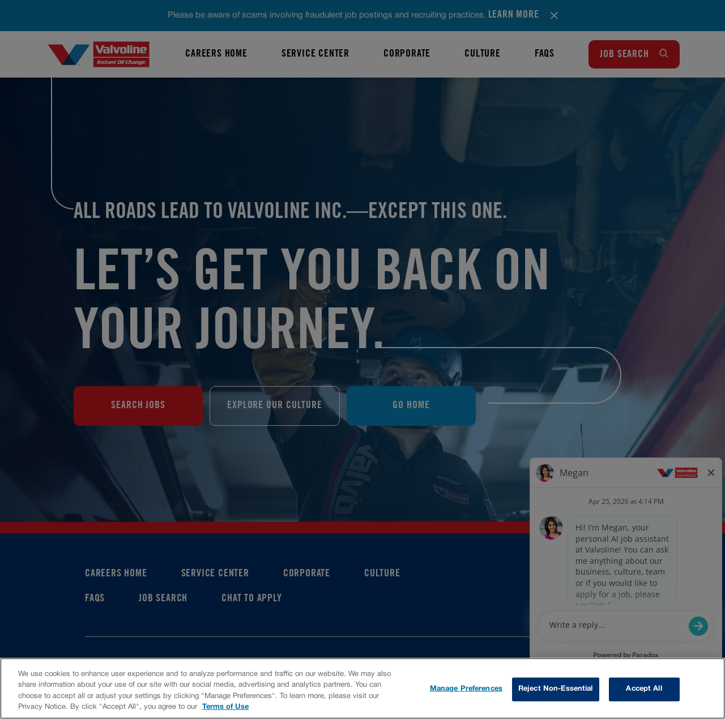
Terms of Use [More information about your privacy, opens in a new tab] (225, 707)
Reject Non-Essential (555, 689)
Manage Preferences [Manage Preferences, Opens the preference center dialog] (466, 689)
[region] (362, 688)
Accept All (644, 689)
